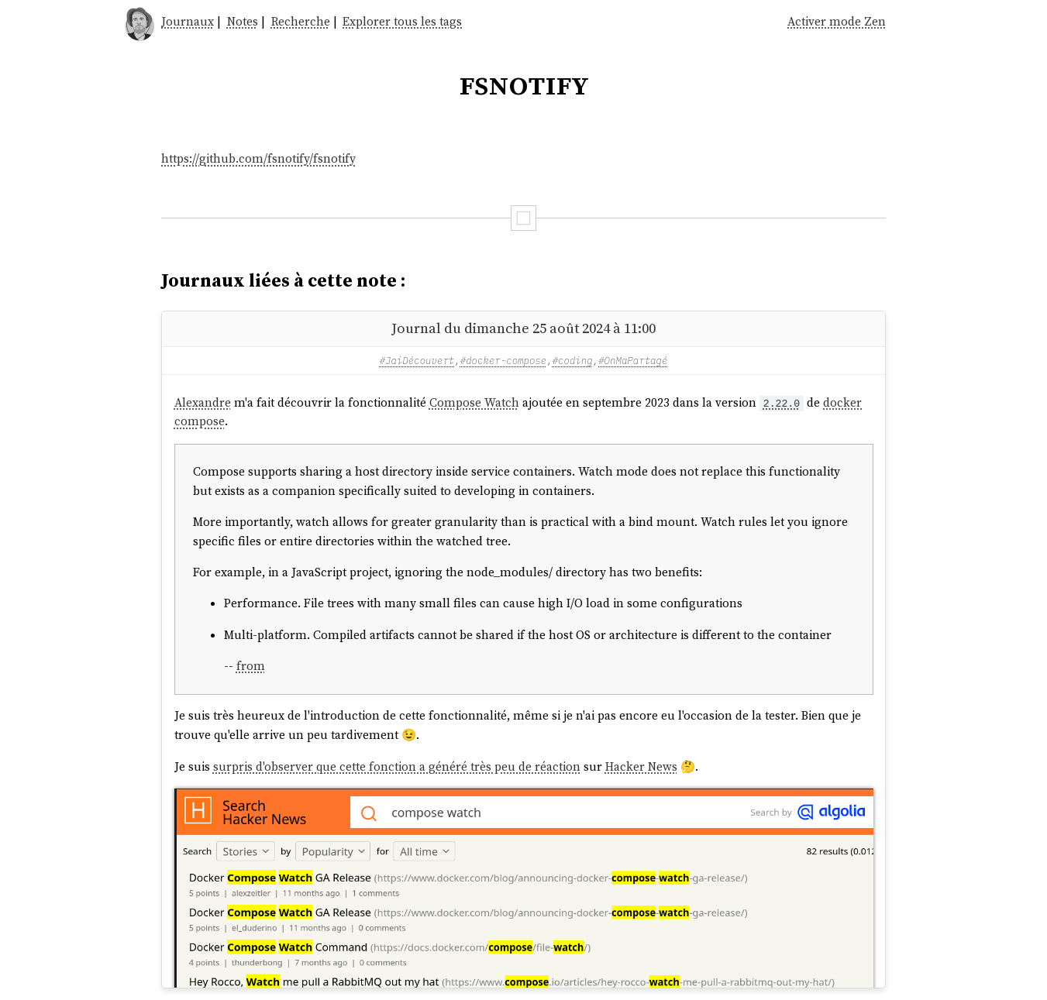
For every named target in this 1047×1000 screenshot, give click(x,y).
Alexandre (202, 402)
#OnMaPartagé (632, 360)
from (250, 666)
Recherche (300, 21)
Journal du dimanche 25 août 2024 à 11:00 (523, 328)
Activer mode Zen (836, 21)
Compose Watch (474, 402)
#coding (573, 360)
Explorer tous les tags (402, 21)
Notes (242, 21)
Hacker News (641, 766)
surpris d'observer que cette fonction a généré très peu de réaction (396, 766)
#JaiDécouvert (417, 360)
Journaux (187, 21)
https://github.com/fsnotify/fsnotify (258, 158)
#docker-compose (503, 360)
